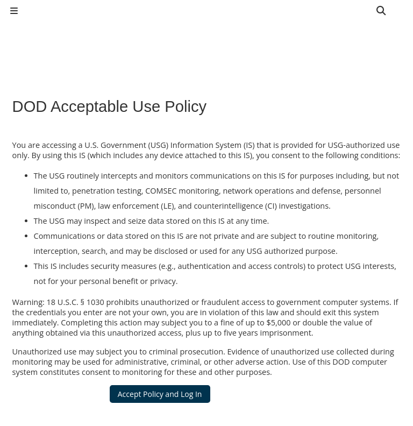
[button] (381, 11)
